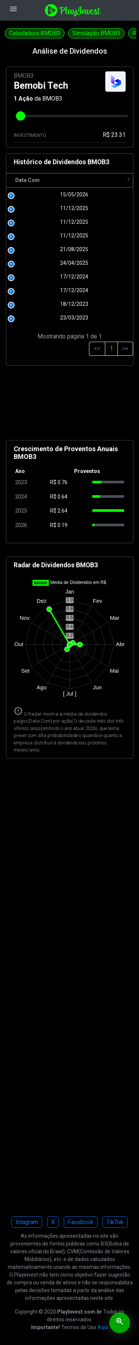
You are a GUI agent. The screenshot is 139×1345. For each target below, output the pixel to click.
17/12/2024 (31, 284)
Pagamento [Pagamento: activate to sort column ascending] (84, 188)
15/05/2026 (31, 202)
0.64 (62, 504)
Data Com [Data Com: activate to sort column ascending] (21, 184)
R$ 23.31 (114, 134)
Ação (26, 98)
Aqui (102, 1335)
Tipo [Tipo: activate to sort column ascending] (118, 188)
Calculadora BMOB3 (34, 33)
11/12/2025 (31, 216)
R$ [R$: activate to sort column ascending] (54, 188)
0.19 (62, 533)
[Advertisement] (69, 413)
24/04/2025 (31, 271)
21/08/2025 (31, 257)
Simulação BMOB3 (96, 33)
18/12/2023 (31, 312)
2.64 (62, 518)
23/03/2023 (31, 325)
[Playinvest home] (72, 9)
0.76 (62, 490)
